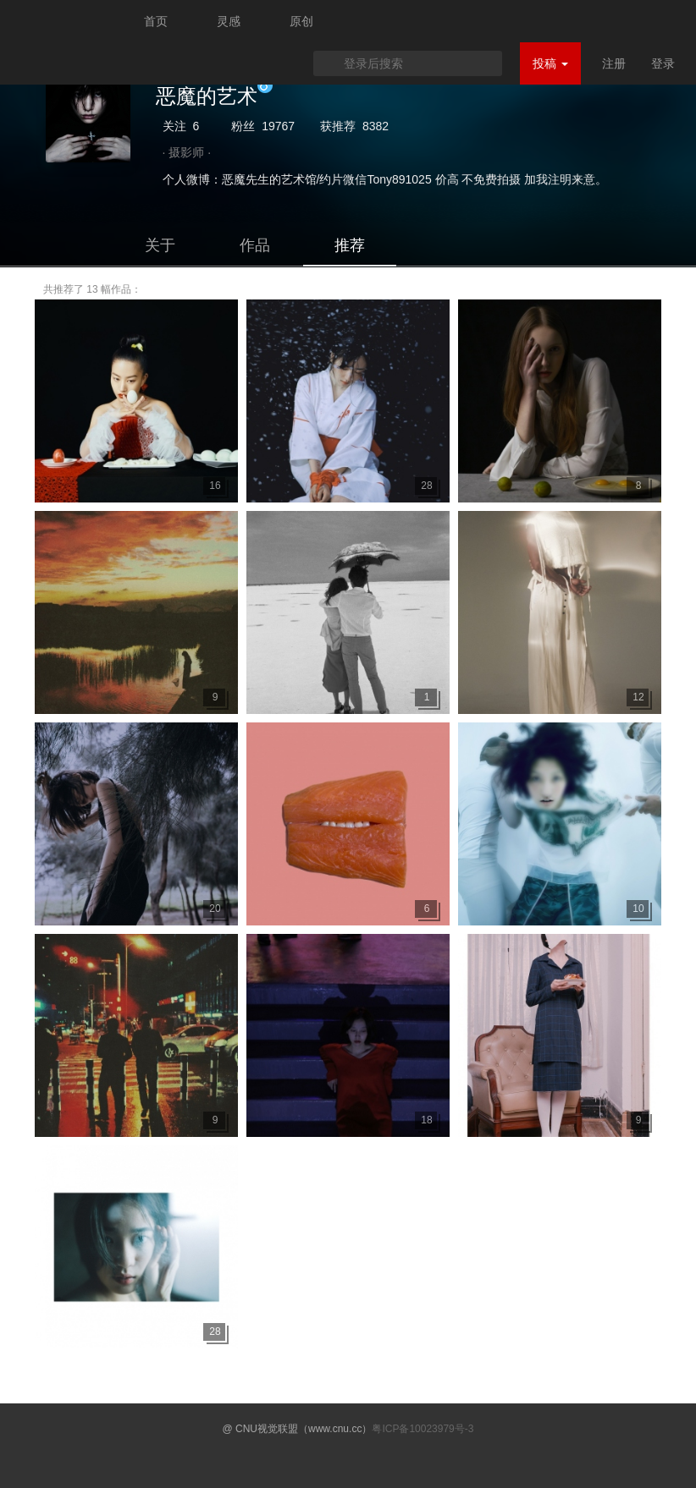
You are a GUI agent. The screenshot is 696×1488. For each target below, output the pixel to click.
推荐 (349, 245)
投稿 (550, 63)
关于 (160, 245)
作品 (255, 245)
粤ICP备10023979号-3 (422, 1429)
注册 (614, 63)
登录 (663, 63)
